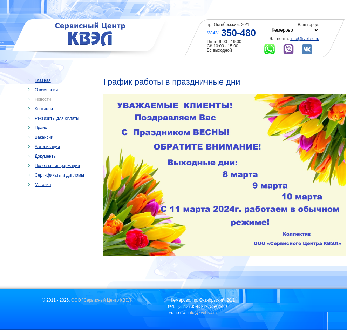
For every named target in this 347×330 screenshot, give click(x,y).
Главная (43, 80)
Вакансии (44, 137)
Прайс (41, 127)
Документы (45, 156)
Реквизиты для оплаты (57, 118)
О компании (46, 89)
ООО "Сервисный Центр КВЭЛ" (101, 300)
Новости (43, 99)
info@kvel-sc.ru (304, 38)
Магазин (43, 184)
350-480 (238, 33)
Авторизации (47, 146)
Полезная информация (57, 165)
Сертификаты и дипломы (59, 175)
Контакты (44, 108)
